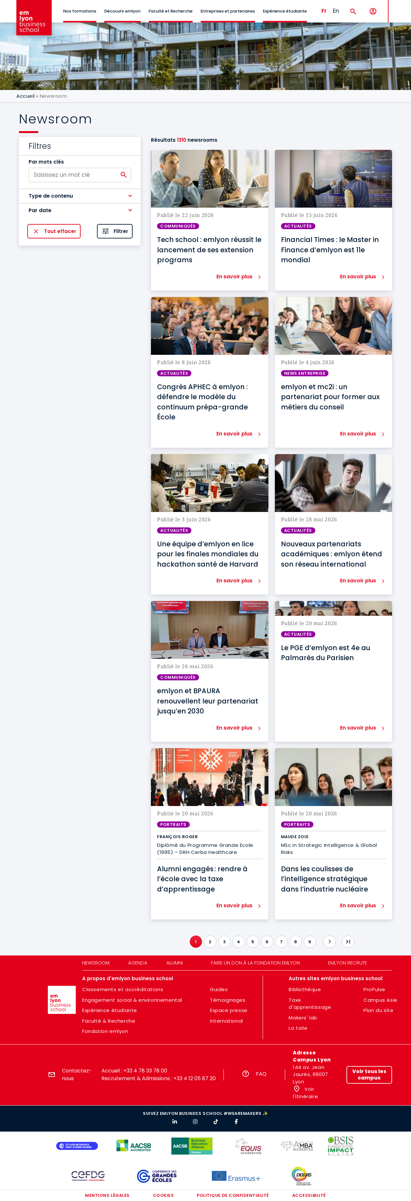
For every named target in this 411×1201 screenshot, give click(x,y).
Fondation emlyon (105, 1031)
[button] (80, 196)
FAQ (261, 1074)
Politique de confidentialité (233, 1195)
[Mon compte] (373, 11)
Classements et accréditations (122, 989)
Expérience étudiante (285, 11)
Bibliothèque (305, 989)
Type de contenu (51, 196)
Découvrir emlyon (122, 11)
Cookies (163, 1195)
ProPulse (374, 989)
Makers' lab (303, 1017)
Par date (40, 210)
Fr (324, 11)
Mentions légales (107, 1195)
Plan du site (378, 1010)
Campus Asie (380, 1000)
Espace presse (229, 1010)
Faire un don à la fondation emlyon (255, 962)
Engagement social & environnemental (132, 1000)
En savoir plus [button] (234, 276)
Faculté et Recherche (171, 11)
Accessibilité (309, 1195)
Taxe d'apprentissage (310, 1004)
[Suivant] (329, 942)
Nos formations (79, 11)
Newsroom (95, 962)
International (226, 1020)
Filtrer (121, 231)
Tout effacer (60, 231)
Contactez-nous (77, 1074)
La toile (298, 1028)
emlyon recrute (347, 962)
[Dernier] (348, 942)
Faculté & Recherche (108, 1020)
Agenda (137, 962)
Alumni (174, 962)
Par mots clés (46, 162)
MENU (398, 6)
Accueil (25, 96)
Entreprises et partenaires (228, 11)
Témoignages (228, 1000)
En (336, 11)
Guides (219, 989)
